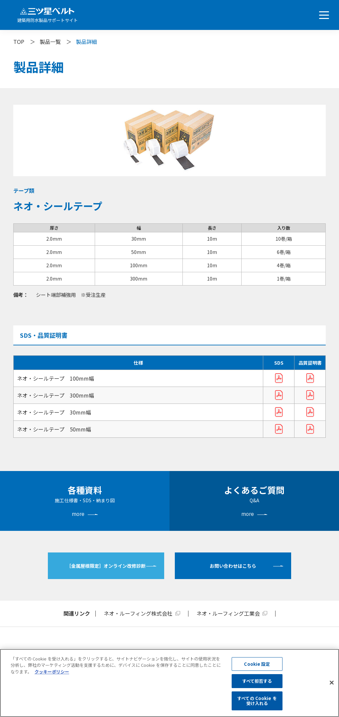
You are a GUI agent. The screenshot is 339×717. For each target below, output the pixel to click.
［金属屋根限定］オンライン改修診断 (106, 565)
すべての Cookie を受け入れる (257, 701)
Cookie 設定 (257, 664)
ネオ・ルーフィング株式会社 (138, 613)
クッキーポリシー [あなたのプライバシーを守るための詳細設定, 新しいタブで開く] (52, 671)
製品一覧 (50, 42)
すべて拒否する (257, 681)
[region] (169, 683)
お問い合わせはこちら (233, 565)
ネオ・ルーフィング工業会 (228, 613)
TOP (18, 42)
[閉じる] (331, 682)
